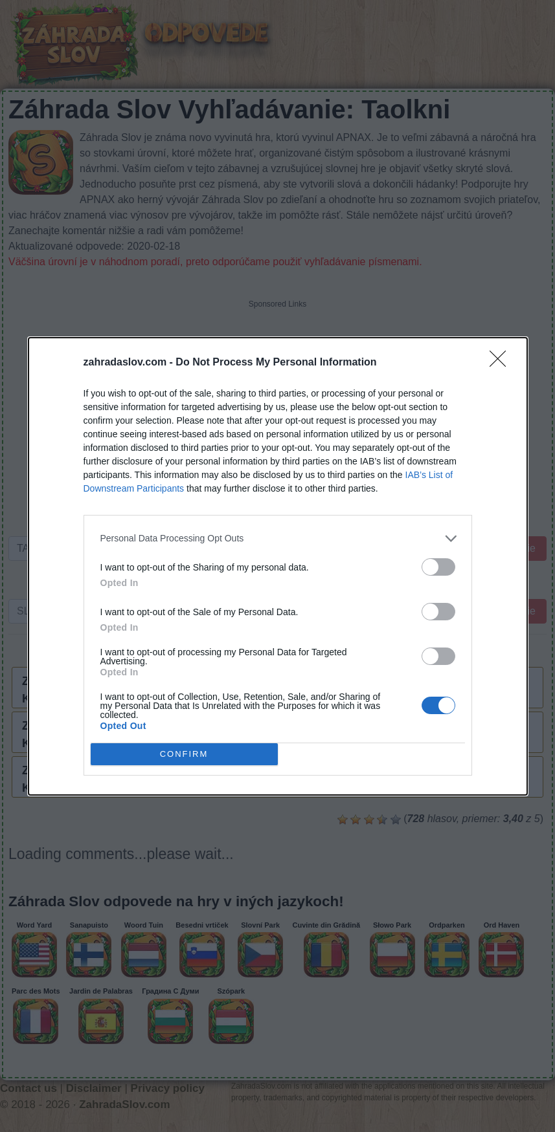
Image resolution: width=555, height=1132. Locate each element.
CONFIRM (184, 754)
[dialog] (277, 566)
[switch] (438, 567)
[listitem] (277, 538)
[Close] (502, 363)
